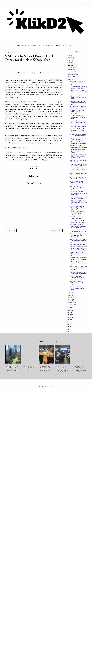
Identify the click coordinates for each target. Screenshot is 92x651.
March (70, 300)
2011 (68, 331)
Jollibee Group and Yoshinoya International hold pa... (78, 221)
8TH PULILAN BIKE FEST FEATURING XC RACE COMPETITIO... (77, 130)
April (69, 297)
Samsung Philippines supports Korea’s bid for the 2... (77, 188)
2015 (68, 322)
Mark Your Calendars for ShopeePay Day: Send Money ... (77, 208)
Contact (64, 45)
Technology (49, 45)
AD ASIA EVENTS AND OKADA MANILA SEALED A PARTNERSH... (78, 193)
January (70, 304)
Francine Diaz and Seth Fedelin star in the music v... (78, 254)
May (69, 295)
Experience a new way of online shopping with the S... (78, 102)
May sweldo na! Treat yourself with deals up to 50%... (78, 97)
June (69, 292)
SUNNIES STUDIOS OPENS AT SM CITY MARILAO (78, 178)
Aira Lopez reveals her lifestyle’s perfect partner (78, 230)
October (70, 72)
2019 (68, 312)
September (71, 74)
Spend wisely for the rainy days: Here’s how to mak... (78, 146)
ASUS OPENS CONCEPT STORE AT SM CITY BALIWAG (77, 182)
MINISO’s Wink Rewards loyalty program (77, 217)
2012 (68, 329)
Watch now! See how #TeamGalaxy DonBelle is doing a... (78, 283)
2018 (68, 315)
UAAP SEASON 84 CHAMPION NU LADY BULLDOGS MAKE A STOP (78, 277)
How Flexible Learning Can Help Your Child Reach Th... (78, 107)
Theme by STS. (50, 386)
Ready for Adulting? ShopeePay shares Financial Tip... (76, 235)
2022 (68, 65)
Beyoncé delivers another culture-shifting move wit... (77, 83)
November (71, 69)
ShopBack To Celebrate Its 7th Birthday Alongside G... (78, 134)
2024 (68, 60)
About (71, 45)
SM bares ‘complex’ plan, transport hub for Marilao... (78, 142)
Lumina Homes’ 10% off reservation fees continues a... (78, 263)
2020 (68, 310)
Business (33, 45)
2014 (68, 324)
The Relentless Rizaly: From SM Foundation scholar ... (78, 249)
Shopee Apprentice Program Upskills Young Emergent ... (78, 241)
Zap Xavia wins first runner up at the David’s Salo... (78, 138)
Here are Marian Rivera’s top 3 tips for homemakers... (78, 258)
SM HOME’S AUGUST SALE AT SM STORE (78, 161)
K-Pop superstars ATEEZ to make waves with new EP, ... (78, 92)
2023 (68, 62)
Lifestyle (20, 45)
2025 (68, 58)
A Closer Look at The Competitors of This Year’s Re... (78, 169)
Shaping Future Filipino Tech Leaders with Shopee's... (78, 174)
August (70, 77)
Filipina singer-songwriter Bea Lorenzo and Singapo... (78, 87)
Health (58, 45)
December (71, 67)
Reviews (40, 45)
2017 (68, 317)
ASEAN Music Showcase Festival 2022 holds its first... (77, 117)
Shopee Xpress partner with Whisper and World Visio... (78, 125)
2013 (68, 327)
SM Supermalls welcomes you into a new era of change (78, 151)
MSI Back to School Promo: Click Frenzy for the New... (78, 273)
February (71, 302)
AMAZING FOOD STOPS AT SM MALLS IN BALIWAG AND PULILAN (78, 156)
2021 (68, 307)
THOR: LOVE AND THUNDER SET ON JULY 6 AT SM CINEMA (78, 268)
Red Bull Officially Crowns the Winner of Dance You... (78, 121)
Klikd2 (39, 386)
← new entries (10, 230)
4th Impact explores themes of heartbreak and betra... (78, 164)
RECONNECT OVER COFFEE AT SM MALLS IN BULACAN (78, 112)
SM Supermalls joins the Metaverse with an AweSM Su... (78, 202)
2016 (68, 319)
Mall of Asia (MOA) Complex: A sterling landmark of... (78, 197)
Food (27, 45)
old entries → (56, 230)
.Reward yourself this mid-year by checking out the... (78, 245)
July (69, 79)
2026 (68, 55)
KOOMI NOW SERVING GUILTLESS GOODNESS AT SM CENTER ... (78, 226)
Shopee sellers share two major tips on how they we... (77, 213)
